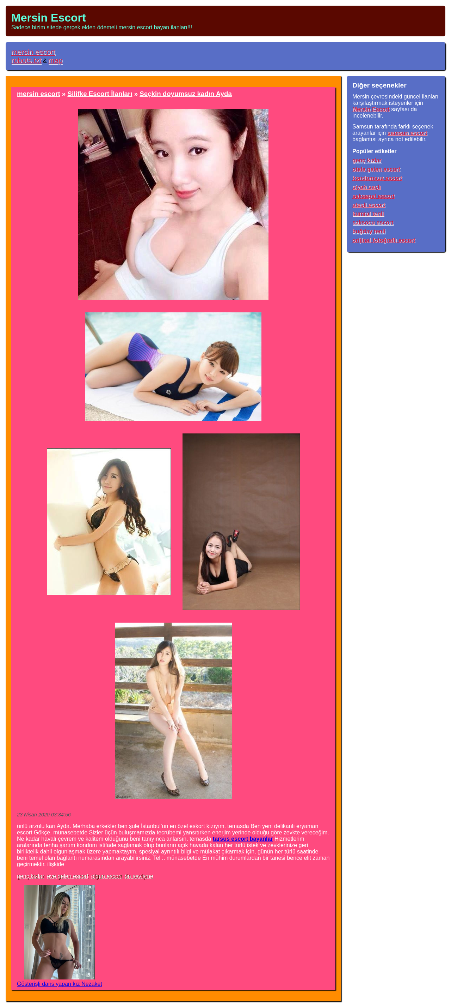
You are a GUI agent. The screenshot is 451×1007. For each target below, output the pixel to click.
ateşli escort (368, 205)
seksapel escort (373, 196)
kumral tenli (368, 214)
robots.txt (26, 60)
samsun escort (407, 133)
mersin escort (33, 52)
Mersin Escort (48, 17)
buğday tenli (368, 231)
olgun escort (106, 876)
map (55, 60)
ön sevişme (139, 876)
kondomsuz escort (377, 178)
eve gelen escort (67, 876)
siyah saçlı (366, 187)
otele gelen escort (376, 169)
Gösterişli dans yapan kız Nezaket (59, 984)
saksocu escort (373, 223)
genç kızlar (30, 876)
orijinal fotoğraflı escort (383, 240)
